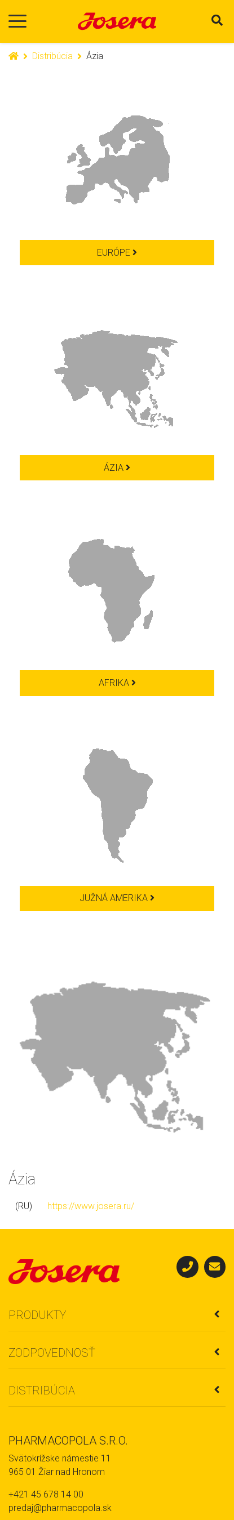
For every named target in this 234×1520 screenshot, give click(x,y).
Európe (117, 252)
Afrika (117, 682)
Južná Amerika (117, 898)
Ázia (117, 467)
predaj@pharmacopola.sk (60, 1508)
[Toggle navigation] (17, 21)
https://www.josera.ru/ (90, 1206)
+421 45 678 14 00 (45, 1494)
